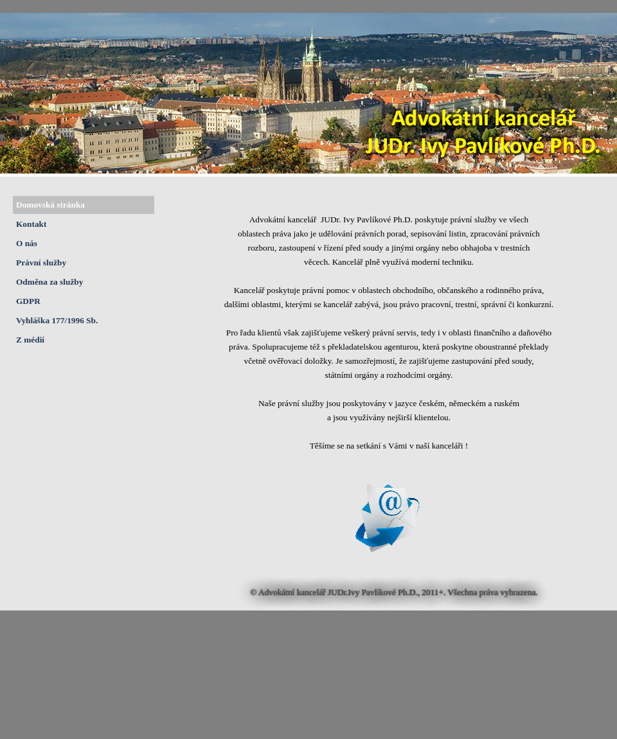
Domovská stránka (50, 204)
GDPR (28, 301)
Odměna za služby (49, 282)
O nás (26, 243)
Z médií (30, 339)
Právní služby (41, 262)
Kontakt (31, 224)
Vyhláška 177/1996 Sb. (57, 320)
